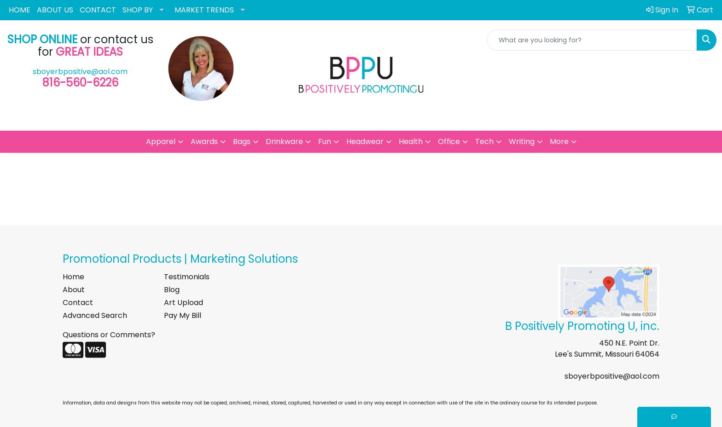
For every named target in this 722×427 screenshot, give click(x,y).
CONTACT (98, 10)
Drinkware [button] (284, 141)
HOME (19, 10)
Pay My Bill (182, 315)
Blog (172, 289)
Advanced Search (95, 315)
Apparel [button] (160, 141)
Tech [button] (484, 141)
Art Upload (183, 302)
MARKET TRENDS (204, 10)
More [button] (559, 141)
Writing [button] (522, 141)
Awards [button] (204, 141)
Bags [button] (241, 141)
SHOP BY (137, 10)
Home (73, 276)
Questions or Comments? (109, 334)
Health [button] (411, 141)
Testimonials (187, 276)
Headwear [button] (365, 141)
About (74, 289)
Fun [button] (324, 141)
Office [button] (449, 141)
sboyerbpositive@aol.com (80, 71)
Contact (78, 302)
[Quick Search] (592, 40)
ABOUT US (55, 10)
